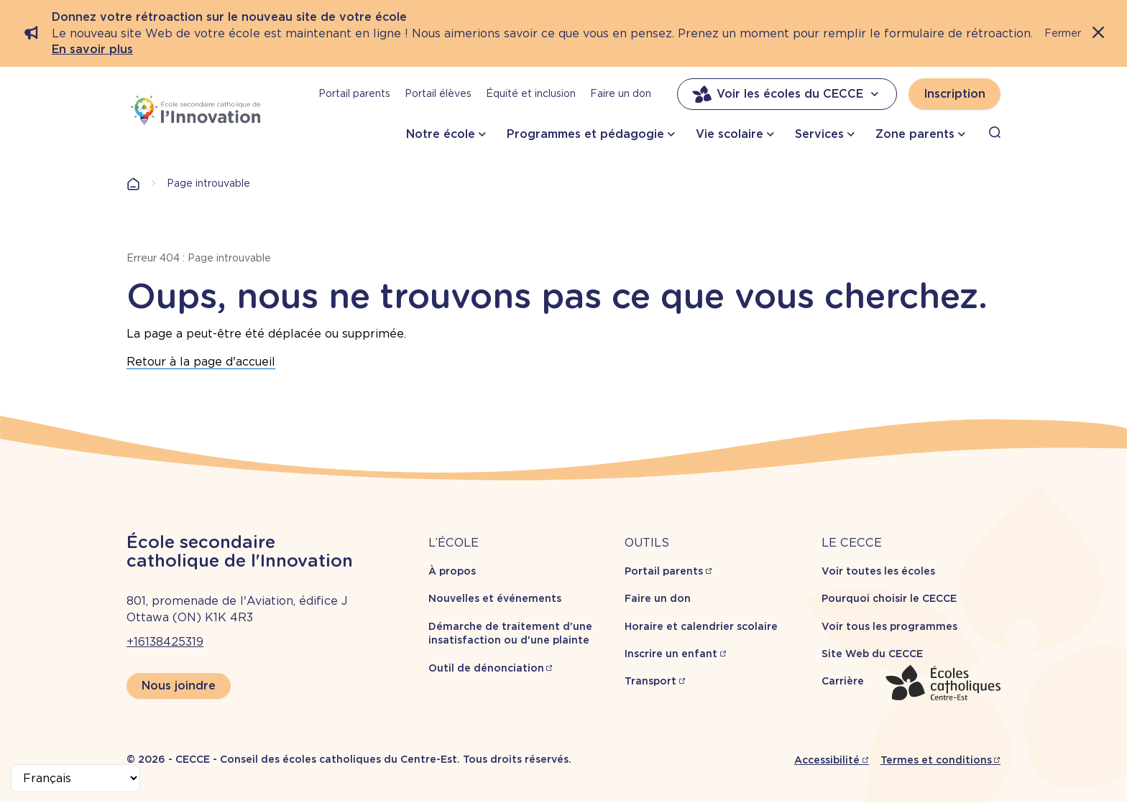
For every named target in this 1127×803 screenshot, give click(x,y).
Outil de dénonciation (486, 668)
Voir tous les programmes (889, 626)
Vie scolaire (729, 134)
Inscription (954, 94)
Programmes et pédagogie (585, 134)
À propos (452, 571)
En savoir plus (92, 49)
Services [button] (819, 134)
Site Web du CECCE (872, 653)
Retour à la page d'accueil (200, 361)
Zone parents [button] (914, 134)
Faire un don (620, 93)
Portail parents (354, 93)
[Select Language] (75, 778)
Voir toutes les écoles (878, 571)
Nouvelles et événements (494, 598)
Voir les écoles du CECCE (787, 94)
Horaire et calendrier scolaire (701, 626)
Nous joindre (179, 685)
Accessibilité (827, 760)
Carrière (843, 681)
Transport (650, 681)
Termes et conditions (936, 760)
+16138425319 (164, 642)
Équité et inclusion (531, 93)
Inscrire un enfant (671, 653)
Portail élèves (438, 93)
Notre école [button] (440, 134)
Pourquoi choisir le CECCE (889, 598)
